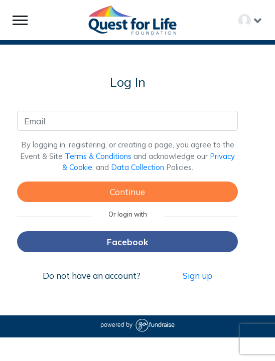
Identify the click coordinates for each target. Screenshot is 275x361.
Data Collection (137, 167)
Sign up (197, 275)
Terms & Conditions (98, 156)
